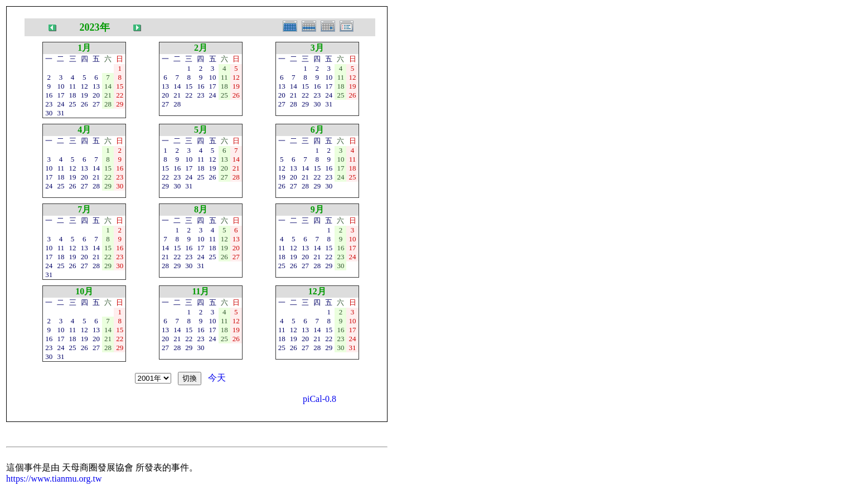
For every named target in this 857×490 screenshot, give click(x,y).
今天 (217, 377)
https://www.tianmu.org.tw (54, 478)
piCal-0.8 (319, 399)
